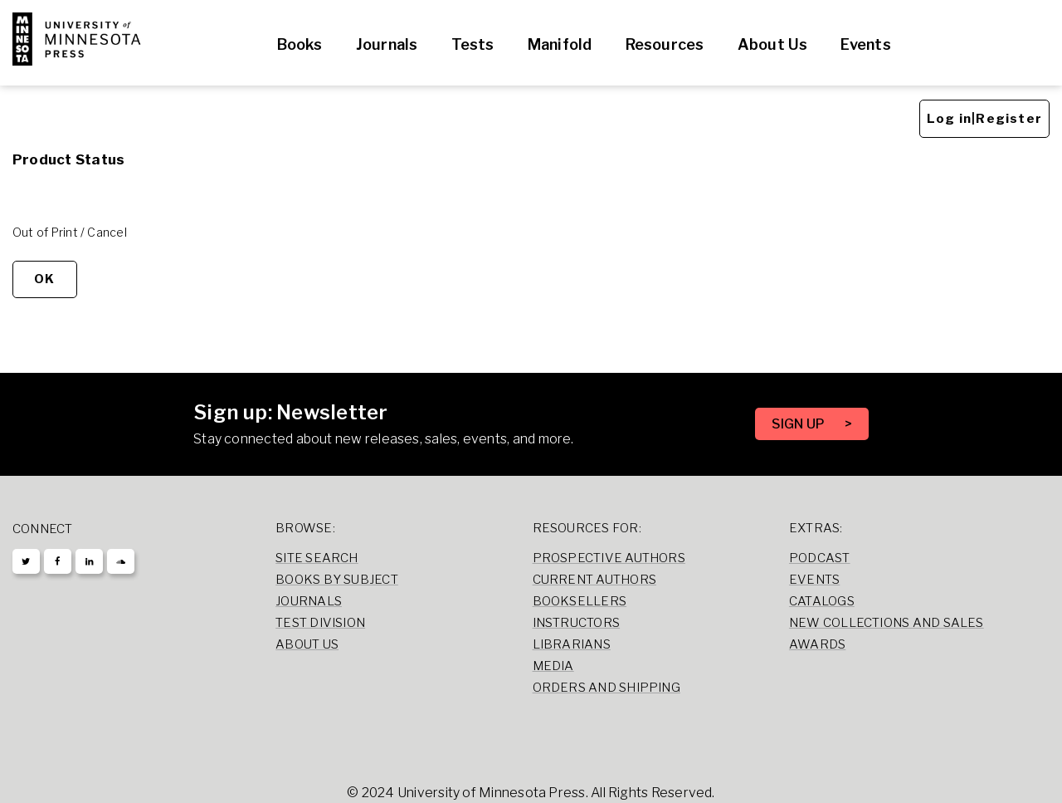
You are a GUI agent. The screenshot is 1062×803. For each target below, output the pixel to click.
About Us (773, 44)
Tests (472, 44)
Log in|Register (984, 118)
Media (553, 666)
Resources (665, 44)
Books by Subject (336, 579)
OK (44, 279)
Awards (817, 644)
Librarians (572, 644)
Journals (387, 44)
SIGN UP (800, 424)
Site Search (316, 558)
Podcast (819, 558)
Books (300, 44)
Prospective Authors (609, 558)
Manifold (560, 44)
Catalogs (822, 601)
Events (865, 44)
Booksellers (580, 601)
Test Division (320, 622)
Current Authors (594, 579)
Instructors (577, 622)
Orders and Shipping (606, 687)
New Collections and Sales (886, 622)
